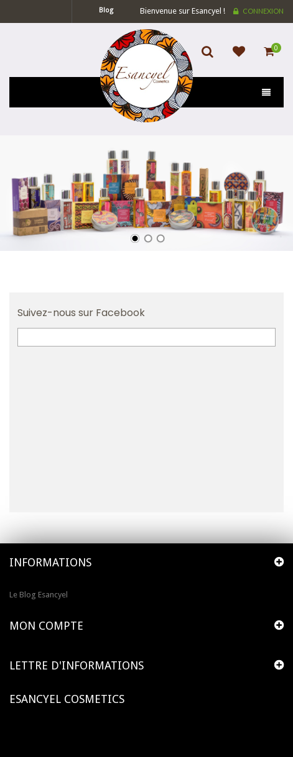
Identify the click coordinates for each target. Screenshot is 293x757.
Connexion (263, 11)
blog (106, 10)
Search (211, 59)
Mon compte (46, 625)
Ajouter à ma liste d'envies (235, 59)
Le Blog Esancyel (38, 594)
